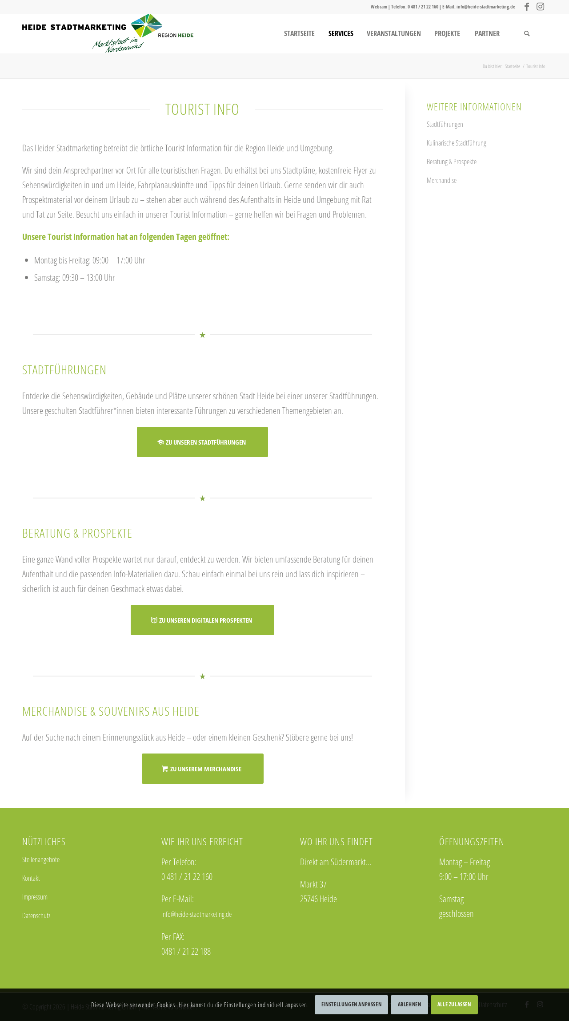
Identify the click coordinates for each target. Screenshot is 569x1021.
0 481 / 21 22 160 (423, 6)
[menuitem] (299, 33)
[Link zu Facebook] (526, 6)
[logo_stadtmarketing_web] (107, 33)
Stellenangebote (41, 859)
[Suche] (527, 33)
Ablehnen (409, 1004)
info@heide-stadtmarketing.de (486, 6)
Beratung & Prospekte (452, 161)
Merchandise (442, 180)
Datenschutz (36, 915)
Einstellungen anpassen (351, 1004)
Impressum (35, 897)
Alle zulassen (454, 1004)
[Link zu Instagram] (540, 6)
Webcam (379, 6)
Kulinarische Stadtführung (456, 143)
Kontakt (31, 878)
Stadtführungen (445, 124)
